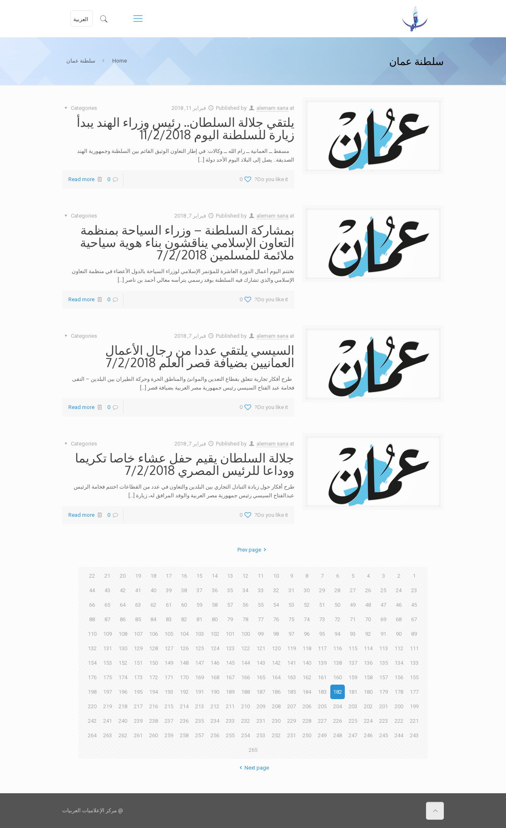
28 (337, 590)
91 (383, 634)
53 (291, 605)
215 (169, 706)
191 (199, 692)
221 (414, 721)
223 (383, 721)
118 (307, 648)
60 (184, 605)
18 (153, 576)
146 (215, 663)
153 (107, 663)
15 (199, 576)
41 (138, 590)
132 (92, 648)
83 (169, 619)
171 (169, 677)
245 (383, 735)
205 (322, 706)
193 (169, 692)
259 (169, 735)
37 (199, 590)
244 (399, 735)
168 (215, 677)
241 (107, 721)
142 (276, 663)
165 (261, 677)
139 (322, 663)
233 (230, 721)
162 (307, 677)
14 (215, 576)
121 (261, 648)
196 (123, 692)
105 (169, 634)
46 (399, 605)
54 (276, 605)
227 (322, 721)
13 (230, 576)
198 (92, 692)
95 (322, 634)
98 (276, 634)
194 (153, 692)
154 (92, 663)
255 (230, 735)
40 (153, 590)
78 (245, 619)
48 (368, 605)
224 (368, 721)
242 (92, 721)
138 (337, 663)
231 (261, 721)
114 (368, 648)
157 (383, 677)
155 (414, 677)
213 (199, 706)
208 (276, 706)
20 (123, 576)
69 (383, 619)
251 (291, 735)
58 (215, 605)
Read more (81, 179)
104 (184, 634)
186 (276, 692)
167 (230, 677)
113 (383, 648)
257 (199, 735)
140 (307, 663)
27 (353, 590)
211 (230, 706)
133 (414, 663)
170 (184, 677)
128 (153, 648)
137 (353, 663)
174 (123, 677)
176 (92, 677)
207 (291, 706)
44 (92, 590)
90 (399, 634)
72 (337, 619)
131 (107, 648)
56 (245, 605)
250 (307, 735)
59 (199, 605)
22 (92, 576)
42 (123, 590)
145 (230, 663)
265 (253, 750)
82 (184, 619)
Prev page (253, 550)
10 (276, 576)
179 (383, 692)
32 (276, 590)
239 (138, 721)
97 (291, 634)
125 (199, 648)
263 (107, 735)
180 (368, 692)
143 (261, 663)
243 (414, 735)
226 (337, 721)
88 (92, 619)
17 (169, 576)
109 (107, 634)
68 (399, 619)
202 (368, 706)
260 (153, 735)
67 (414, 619)
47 (383, 605)
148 (184, 663)
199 (414, 706)
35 (230, 590)
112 (399, 648)
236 (184, 721)
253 (261, 735)
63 (138, 605)
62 (153, 605)
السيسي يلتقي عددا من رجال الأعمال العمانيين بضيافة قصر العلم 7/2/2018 (199, 356)
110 (92, 634)
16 (184, 576)
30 (307, 590)
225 (353, 721)
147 (199, 663)
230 (276, 721)
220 (92, 706)
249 (322, 735)
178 (399, 692)
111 (414, 648)
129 (138, 648)
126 (184, 648)
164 (276, 677)
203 (353, 706)
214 (184, 706)
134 (399, 663)
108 (123, 634)
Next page (253, 768)
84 (153, 619)
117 (322, 648)
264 (92, 735)
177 (414, 692)
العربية (80, 19)
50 (337, 605)
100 (245, 634)
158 (368, 677)
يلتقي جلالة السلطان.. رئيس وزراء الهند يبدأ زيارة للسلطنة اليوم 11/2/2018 (185, 128)
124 (215, 648)
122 (245, 648)
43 (107, 590)
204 (337, 706)
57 (230, 605)
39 (169, 590)
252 (276, 735)
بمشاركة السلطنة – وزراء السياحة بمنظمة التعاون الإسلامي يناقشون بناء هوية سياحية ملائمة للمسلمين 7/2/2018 (187, 242)
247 (353, 735)
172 (153, 677)
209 (261, 706)
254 (245, 735)
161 (322, 677)
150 (153, 663)
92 (368, 634)
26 (368, 590)
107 (138, 634)
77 (261, 619)
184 (307, 692)
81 (199, 619)
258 (184, 735)
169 (199, 677)
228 (307, 721)
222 (399, 721)
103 (199, 634)
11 (261, 576)
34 (245, 590)
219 (107, 706)
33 (261, 590)
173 (138, 677)
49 (353, 605)
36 (215, 590)
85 (138, 619)
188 (245, 692)
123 (230, 648)
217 (138, 706)
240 (123, 721)
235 (199, 721)
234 (215, 721)
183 (322, 692)
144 (245, 663)
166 (245, 677)
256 (215, 735)
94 (337, 634)
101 (230, 634)
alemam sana (272, 108)
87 (107, 619)
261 (138, 735)
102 (215, 634)
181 (353, 692)
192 (184, 692)
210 (245, 706)
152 (123, 663)
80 (215, 619)
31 (291, 590)
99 (261, 634)
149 (169, 663)
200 (399, 706)
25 (383, 590)
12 (245, 576)
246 (368, 735)
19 (138, 576)
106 (153, 634)
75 (291, 619)
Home (119, 61)
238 (153, 721)
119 (291, 648)
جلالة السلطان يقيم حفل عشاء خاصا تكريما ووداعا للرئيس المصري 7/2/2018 (184, 464)
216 (153, 706)
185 (291, 692)
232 (245, 721)
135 (383, 663)
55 (261, 605)
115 (353, 648)
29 (322, 590)
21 (107, 576)
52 (307, 605)
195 (138, 692)
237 (169, 721)
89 (414, 634)
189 (230, 692)
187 (261, 692)
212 (215, 706)
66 (92, 605)
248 (337, 735)
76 (276, 619)
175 (107, 677)
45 (414, 605)
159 (353, 677)
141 (291, 663)
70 (368, 619)
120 (276, 648)
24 (399, 590)
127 (169, 648)
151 (138, 663)
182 (337, 692)
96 (307, 634)
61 (169, 605)
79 (230, 619)
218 (123, 706)
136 (368, 663)
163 (291, 677)
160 (337, 677)
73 (322, 619)
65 (107, 605)
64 (123, 605)
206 (307, 706)
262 (123, 735)
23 (414, 590)
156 (399, 677)
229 (291, 721)
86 (123, 619)
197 (107, 692)
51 (322, 605)
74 (307, 619)
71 (353, 619)
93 (353, 634)
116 (337, 648)
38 (184, 590)
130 (123, 648)
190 (215, 692)
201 (383, 706)
